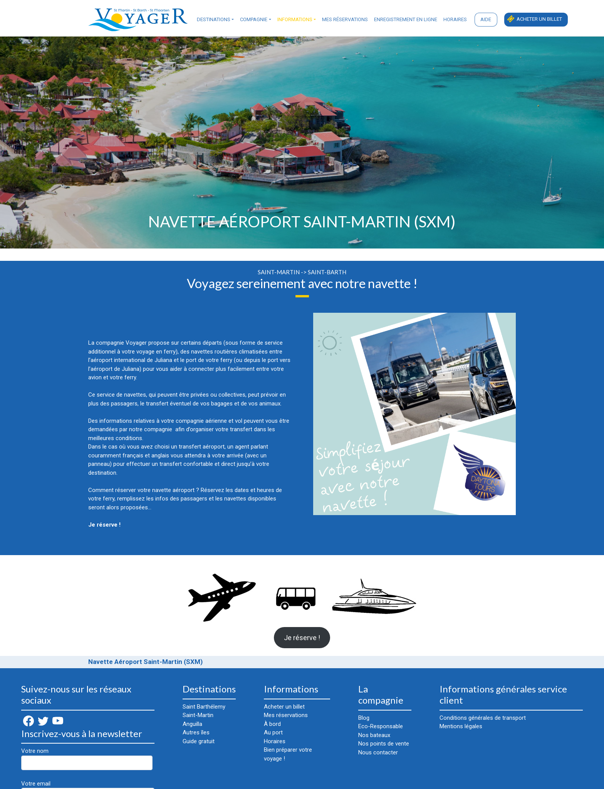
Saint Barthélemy (204, 706)
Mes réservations (345, 19)
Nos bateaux (374, 735)
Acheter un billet (539, 19)
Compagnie (253, 19)
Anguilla (192, 724)
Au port (273, 732)
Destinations (213, 19)
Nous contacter (378, 752)
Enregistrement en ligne (405, 19)
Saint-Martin (198, 715)
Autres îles (196, 732)
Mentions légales (461, 726)
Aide (485, 19)
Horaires (455, 19)
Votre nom (87, 758)
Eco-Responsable (380, 726)
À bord (272, 724)
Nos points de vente (383, 743)
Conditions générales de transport (483, 717)
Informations (294, 19)
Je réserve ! (302, 638)
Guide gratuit (199, 741)
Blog (363, 717)
